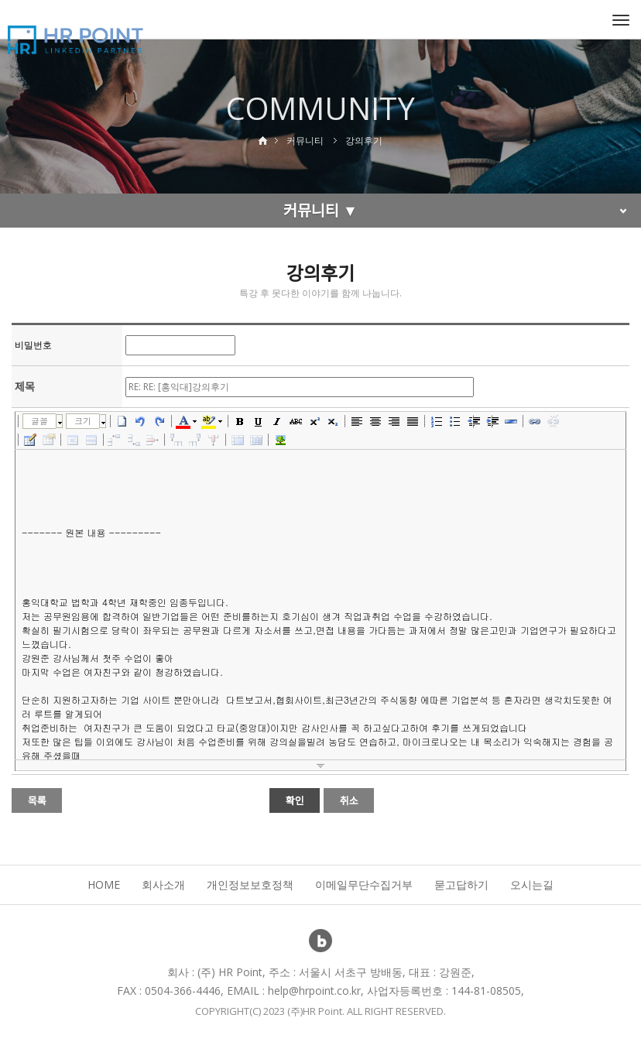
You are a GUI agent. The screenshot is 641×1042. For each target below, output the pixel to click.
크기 (82, 421)
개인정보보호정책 (250, 884)
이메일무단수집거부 (364, 884)
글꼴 (39, 421)
